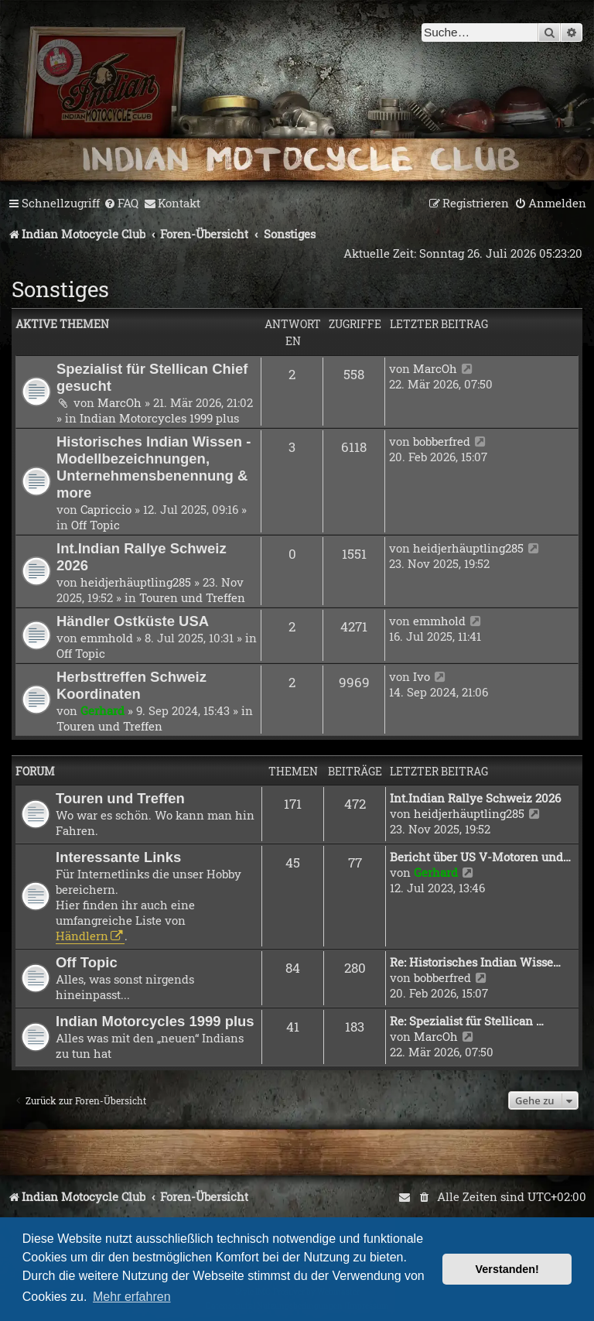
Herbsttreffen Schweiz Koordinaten (131, 685)
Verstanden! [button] (507, 1269)
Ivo (421, 676)
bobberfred (441, 441)
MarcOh (119, 402)
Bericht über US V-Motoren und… (480, 856)
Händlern (82, 935)
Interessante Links (118, 857)
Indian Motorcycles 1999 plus (159, 418)
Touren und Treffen (192, 597)
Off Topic (95, 524)
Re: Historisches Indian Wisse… (475, 962)
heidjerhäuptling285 (135, 582)
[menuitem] (121, 203)
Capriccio (105, 509)
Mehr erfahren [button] (132, 1296)
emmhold (106, 637)
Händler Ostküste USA (132, 621)
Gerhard (102, 710)
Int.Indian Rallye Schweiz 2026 (475, 798)
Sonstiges (60, 289)
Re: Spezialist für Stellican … (467, 1020)
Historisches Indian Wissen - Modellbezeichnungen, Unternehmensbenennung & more (153, 467)
